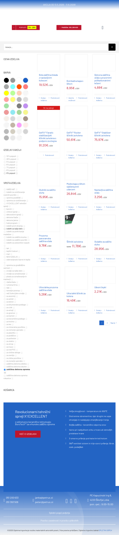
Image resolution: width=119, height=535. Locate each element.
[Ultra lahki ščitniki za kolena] (76, 278)
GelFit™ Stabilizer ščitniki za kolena (102, 134)
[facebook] (67, 501)
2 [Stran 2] (107, 323)
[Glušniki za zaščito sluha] (48, 174)
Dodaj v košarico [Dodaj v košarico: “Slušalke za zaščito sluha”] (99, 260)
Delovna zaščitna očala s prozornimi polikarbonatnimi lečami (103, 79)
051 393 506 (12, 501)
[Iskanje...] (56, 47)
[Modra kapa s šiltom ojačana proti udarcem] (76, 171)
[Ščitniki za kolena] (76, 226)
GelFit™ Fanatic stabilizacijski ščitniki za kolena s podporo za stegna (48, 136)
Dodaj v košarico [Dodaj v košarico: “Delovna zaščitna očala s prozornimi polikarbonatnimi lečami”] (99, 99)
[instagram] (71, 501)
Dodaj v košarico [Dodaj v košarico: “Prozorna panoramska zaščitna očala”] (44, 260)
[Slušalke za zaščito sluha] (104, 226)
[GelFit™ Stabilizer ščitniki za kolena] (104, 117)
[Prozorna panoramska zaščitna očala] (48, 223)
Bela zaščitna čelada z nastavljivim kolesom (48, 77)
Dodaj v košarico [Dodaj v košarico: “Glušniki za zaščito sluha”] (44, 208)
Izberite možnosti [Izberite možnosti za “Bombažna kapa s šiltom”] (71, 99)
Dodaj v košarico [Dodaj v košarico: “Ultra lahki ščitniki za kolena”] (71, 311)
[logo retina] (12, 13)
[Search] (112, 47)
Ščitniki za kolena (75, 241)
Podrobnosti (54, 98)
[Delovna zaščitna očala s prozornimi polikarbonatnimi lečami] (104, 62)
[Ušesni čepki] (104, 275)
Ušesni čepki (100, 287)
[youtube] (75, 501)
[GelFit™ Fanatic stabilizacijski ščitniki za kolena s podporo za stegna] (48, 117)
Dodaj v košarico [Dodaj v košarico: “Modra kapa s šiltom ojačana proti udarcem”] (71, 208)
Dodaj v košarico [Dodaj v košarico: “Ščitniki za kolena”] (71, 260)
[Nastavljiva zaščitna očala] (104, 174)
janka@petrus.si (44, 497)
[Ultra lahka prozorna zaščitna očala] (48, 275)
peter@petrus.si (44, 501)
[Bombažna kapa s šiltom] (76, 65)
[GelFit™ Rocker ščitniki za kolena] (76, 117)
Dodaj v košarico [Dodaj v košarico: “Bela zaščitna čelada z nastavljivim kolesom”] (44, 99)
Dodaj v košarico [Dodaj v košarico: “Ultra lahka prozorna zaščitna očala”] (44, 311)
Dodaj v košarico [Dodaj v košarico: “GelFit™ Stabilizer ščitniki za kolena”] (99, 156)
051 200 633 (12, 497)
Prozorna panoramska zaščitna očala (45, 238)
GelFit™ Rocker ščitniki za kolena (74, 134)
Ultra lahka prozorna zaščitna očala (48, 288)
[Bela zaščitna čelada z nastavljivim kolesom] (48, 62)
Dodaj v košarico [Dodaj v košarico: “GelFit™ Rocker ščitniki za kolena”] (71, 156)
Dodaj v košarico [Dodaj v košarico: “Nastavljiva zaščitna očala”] (99, 208)
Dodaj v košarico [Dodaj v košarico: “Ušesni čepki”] (99, 311)
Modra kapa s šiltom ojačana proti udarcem (76, 186)
